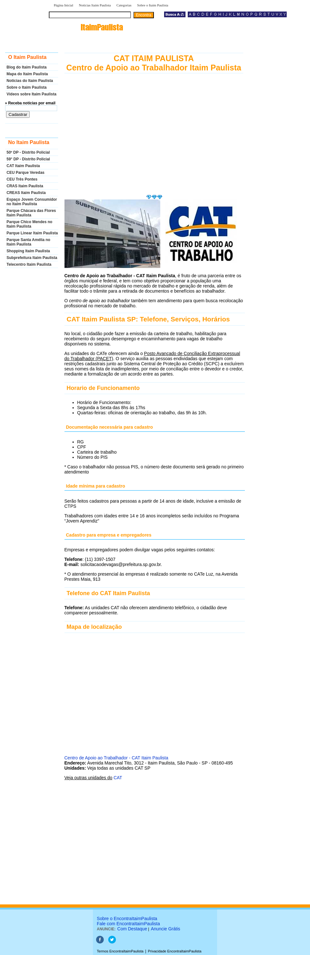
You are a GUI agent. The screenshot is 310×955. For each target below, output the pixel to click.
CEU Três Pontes (22, 179)
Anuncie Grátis (165, 928)
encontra (87, 27)
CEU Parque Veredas (26, 172)
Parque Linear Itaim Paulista (32, 233)
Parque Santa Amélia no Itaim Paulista (28, 242)
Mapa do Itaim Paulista (27, 74)
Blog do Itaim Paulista (27, 67)
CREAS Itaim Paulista (26, 192)
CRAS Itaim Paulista (25, 186)
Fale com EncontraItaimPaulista (128, 923)
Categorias (124, 5)
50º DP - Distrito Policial (28, 152)
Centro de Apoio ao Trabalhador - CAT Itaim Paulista (116, 757)
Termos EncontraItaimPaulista (120, 951)
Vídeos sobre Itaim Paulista (32, 94)
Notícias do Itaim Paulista (30, 80)
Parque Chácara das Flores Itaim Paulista (31, 212)
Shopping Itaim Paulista (28, 251)
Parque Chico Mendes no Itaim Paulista (29, 224)
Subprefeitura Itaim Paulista (32, 257)
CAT (118, 777)
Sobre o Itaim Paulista (152, 5)
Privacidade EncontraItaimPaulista (174, 951)
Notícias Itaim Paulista (95, 5)
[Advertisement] (153, 140)
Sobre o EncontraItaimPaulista (127, 918)
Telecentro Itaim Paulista (29, 264)
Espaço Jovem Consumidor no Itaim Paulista (32, 201)
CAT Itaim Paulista (23, 166)
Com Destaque (132, 928)
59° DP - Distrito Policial (28, 159)
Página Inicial (63, 5)
